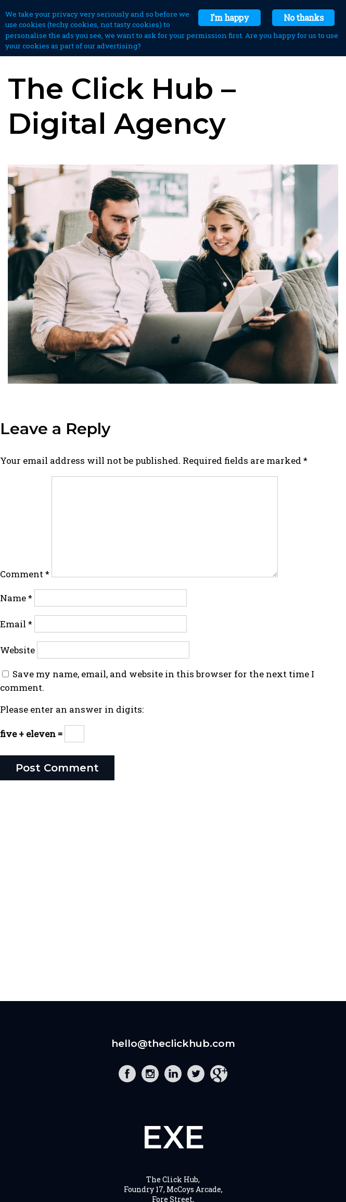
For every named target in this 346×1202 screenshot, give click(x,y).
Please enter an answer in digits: (72, 709)
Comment (24, 574)
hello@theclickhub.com (173, 1043)
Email (16, 624)
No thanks (303, 17)
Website (17, 650)
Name (16, 598)
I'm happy (229, 17)
